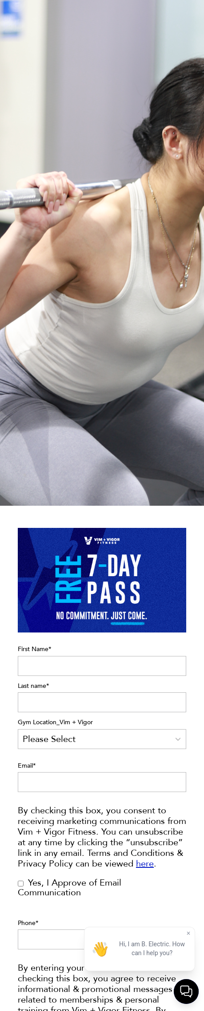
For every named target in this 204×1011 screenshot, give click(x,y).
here (145, 864)
